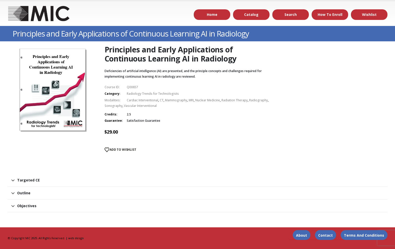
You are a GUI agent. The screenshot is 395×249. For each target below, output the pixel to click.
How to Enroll (330, 14)
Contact (325, 235)
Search (290, 14)
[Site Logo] (39, 13)
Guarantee (113, 120)
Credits (110, 114)
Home (212, 14)
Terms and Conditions (364, 235)
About (301, 235)
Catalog (251, 14)
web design (76, 238)
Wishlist (369, 14)
